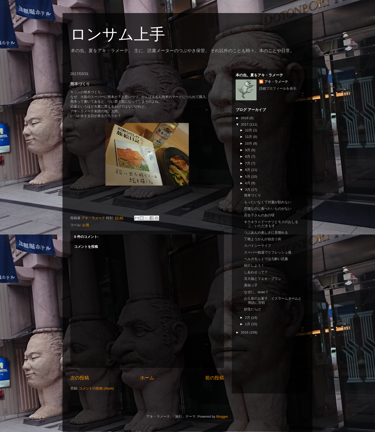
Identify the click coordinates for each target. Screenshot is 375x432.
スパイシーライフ (257, 246)
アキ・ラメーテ (276, 82)
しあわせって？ (256, 272)
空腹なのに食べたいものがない (267, 209)
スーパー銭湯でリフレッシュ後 (267, 252)
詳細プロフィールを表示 (277, 88)
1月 (248, 324)
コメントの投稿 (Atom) (96, 388)
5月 (248, 176)
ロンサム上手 (117, 34)
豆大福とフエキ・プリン (262, 279)
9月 (248, 150)
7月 (248, 163)
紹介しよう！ (254, 265)
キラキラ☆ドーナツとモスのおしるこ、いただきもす (271, 224)
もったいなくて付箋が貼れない (267, 202)
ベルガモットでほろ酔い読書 (266, 259)
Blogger (222, 416)
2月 (248, 317)
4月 (248, 183)
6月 (248, 170)
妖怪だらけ (252, 309)
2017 (245, 124)
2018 (245, 118)
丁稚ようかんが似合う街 (262, 239)
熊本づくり (252, 195)
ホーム (147, 377)
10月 (249, 143)
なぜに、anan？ (256, 292)
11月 (249, 137)
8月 (248, 156)
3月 (248, 190)
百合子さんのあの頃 (259, 215)
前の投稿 (214, 377)
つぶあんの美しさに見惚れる (266, 232)
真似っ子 (251, 285)
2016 (245, 332)
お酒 (85, 225)
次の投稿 (79, 377)
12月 (249, 130)
